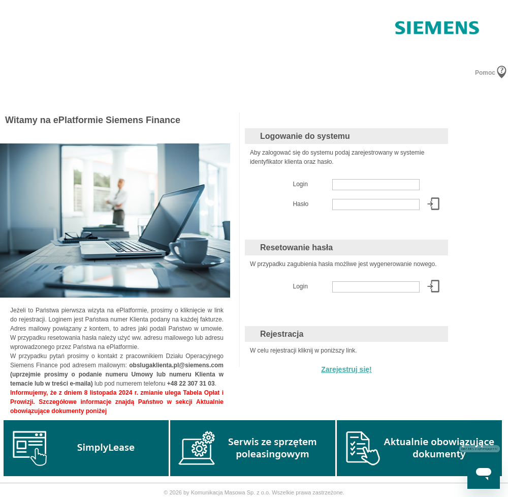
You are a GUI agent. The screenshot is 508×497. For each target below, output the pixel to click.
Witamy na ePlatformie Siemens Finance (92, 120)
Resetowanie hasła (296, 247)
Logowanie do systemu (305, 136)
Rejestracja (281, 334)
